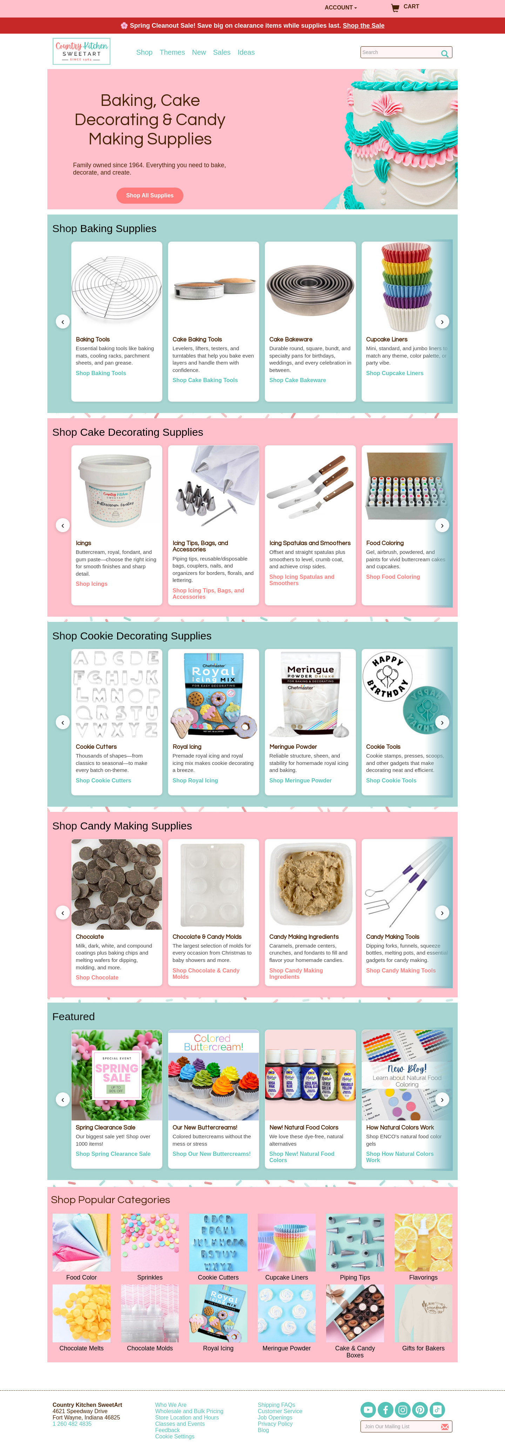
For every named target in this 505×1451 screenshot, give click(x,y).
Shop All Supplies (150, 195)
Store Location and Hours (187, 1418)
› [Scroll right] (442, 321)
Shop (144, 52)
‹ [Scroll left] (63, 321)
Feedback (167, 1430)
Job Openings (275, 1418)
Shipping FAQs (276, 1405)
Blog (263, 1430)
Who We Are (171, 1405)
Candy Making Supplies (136, 826)
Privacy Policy (275, 1424)
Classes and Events (180, 1424)
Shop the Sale (364, 25)
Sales (222, 52)
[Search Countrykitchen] (407, 52)
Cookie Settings (175, 1436)
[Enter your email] (407, 1426)
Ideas (246, 52)
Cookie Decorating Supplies (145, 636)
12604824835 (72, 1424)
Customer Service (280, 1411)
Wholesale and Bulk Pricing (189, 1411)
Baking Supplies (118, 228)
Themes (172, 52)
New (199, 52)
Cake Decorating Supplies (141, 432)
